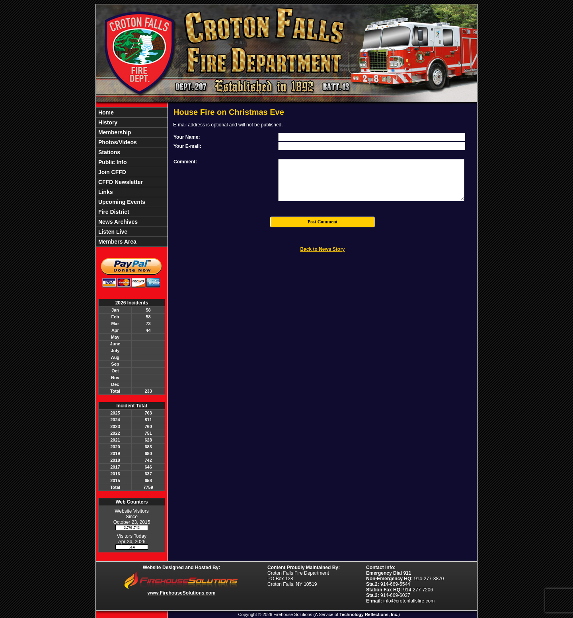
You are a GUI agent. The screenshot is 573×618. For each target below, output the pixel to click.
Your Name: (186, 137)
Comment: (185, 162)
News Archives (117, 222)
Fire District (113, 212)
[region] (132, 177)
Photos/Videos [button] (117, 142)
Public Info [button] (112, 162)
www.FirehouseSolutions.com (182, 593)
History (107, 122)
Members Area (116, 241)
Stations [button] (108, 152)
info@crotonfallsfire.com (409, 601)
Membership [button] (114, 132)
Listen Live (112, 232)
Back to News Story (322, 249)
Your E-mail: (187, 146)
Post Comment (323, 222)
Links (105, 192)
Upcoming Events (121, 202)
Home (105, 112)
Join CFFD (111, 172)
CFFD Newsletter (120, 182)
